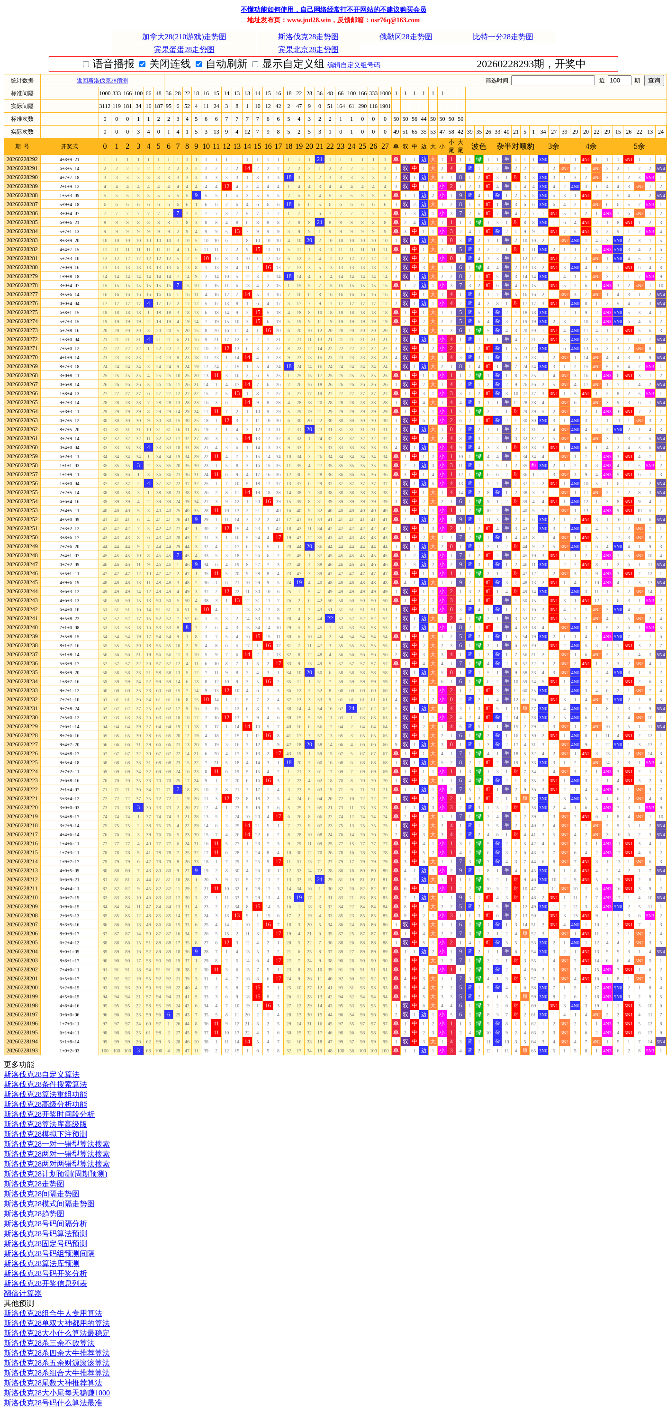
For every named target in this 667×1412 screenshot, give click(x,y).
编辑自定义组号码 (409, 65)
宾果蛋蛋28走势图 (184, 49)
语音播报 (165, 64)
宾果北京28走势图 (308, 49)
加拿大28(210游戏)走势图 (184, 37)
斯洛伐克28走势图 (308, 37)
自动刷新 (278, 64)
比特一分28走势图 (503, 37)
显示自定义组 (345, 64)
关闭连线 (222, 64)
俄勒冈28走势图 (406, 37)
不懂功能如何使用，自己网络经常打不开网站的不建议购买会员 (333, 9)
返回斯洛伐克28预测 (102, 80)
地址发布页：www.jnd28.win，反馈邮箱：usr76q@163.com (333, 20)
